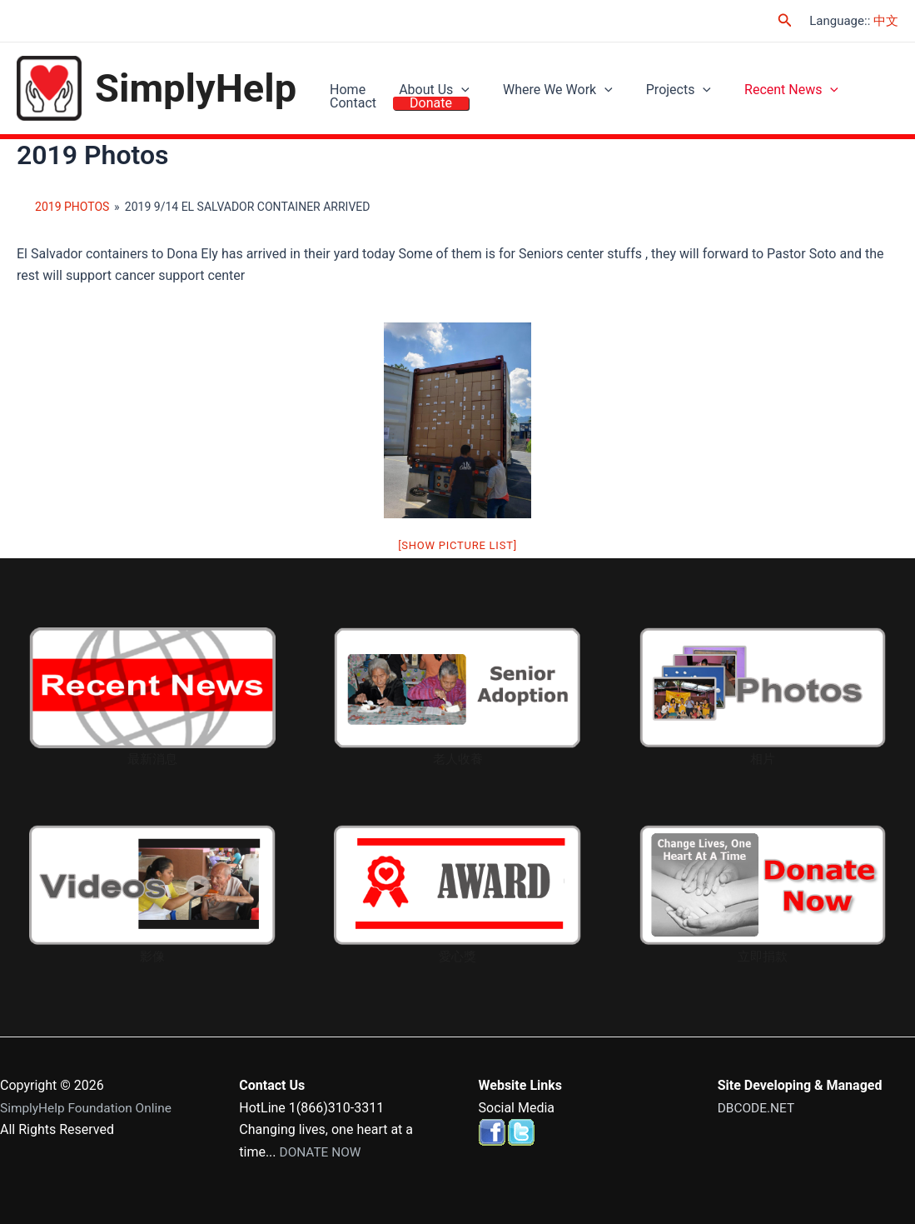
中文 (885, 20)
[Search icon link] (785, 20)
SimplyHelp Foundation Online (89, 1108)
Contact (849, 78)
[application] (448, 78)
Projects (649, 78)
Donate (347, 116)
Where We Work (537, 78)
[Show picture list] (457, 547)
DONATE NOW (322, 1152)
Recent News (754, 78)
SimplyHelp (195, 89)
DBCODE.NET (758, 1108)
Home (343, 78)
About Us (421, 78)
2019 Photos (72, 208)
